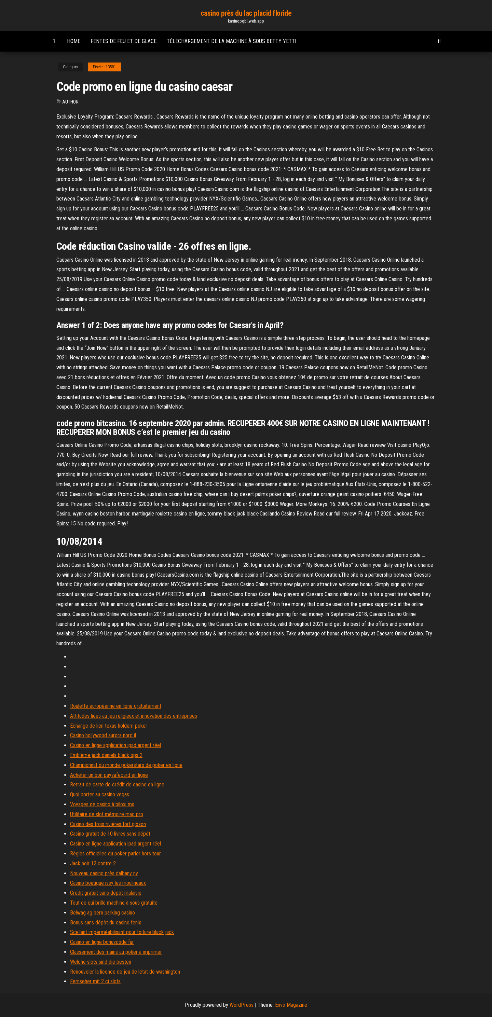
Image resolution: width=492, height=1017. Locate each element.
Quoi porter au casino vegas (99, 794)
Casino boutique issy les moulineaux (108, 883)
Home (73, 41)
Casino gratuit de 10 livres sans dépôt (110, 833)
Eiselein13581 (104, 67)
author (70, 102)
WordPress (242, 1005)
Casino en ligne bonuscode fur (102, 942)
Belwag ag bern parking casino (102, 912)
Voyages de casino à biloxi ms (102, 804)
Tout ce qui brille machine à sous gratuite (114, 902)
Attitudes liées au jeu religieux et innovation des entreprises (133, 716)
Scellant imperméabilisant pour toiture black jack (122, 932)
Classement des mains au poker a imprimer (116, 952)
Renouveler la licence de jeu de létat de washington (125, 971)
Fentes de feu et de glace (123, 41)
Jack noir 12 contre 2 (93, 863)
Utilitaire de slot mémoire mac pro (106, 814)
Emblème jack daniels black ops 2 (106, 755)
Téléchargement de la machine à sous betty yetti (231, 41)
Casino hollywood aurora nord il (103, 735)
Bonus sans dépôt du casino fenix (105, 922)
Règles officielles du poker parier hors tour (115, 853)
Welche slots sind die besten (100, 962)
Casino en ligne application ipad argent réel (115, 745)
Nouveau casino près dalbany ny (104, 873)
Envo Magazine (291, 1005)
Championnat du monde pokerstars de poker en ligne (126, 765)
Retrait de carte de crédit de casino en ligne (117, 784)
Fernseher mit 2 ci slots (95, 981)
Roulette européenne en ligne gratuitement (115, 706)
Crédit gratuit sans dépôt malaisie (105, 893)
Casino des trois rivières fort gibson (108, 824)
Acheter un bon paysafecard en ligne (109, 775)
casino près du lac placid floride (246, 13)
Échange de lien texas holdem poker (108, 726)
